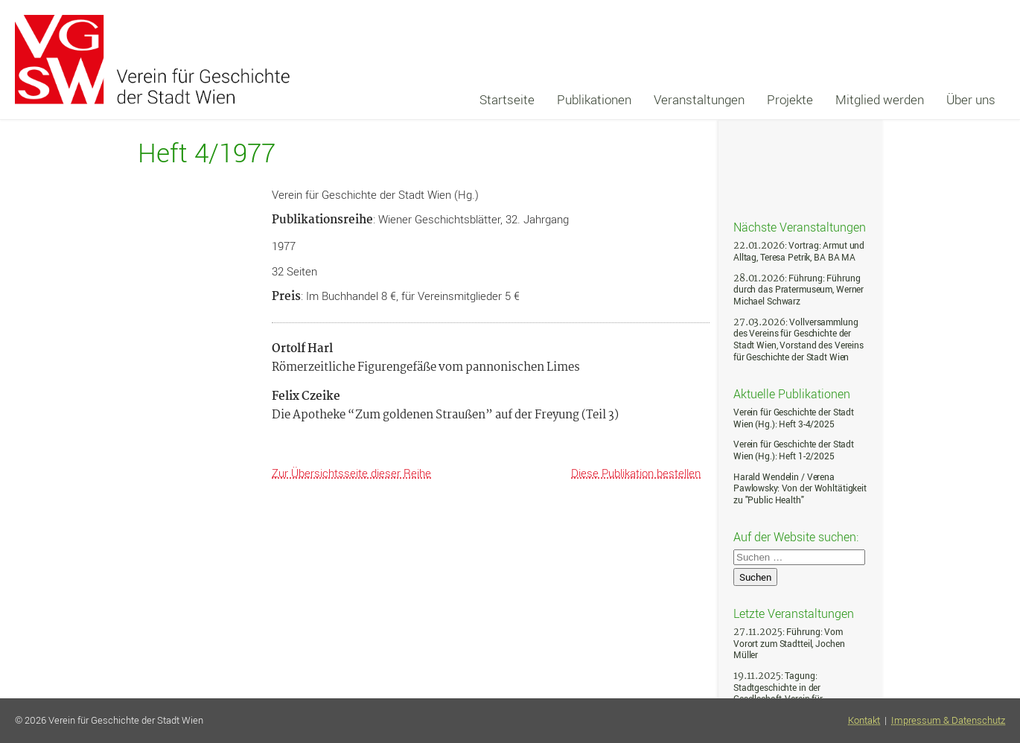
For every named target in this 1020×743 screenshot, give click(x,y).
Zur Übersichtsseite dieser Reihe (351, 472)
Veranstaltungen (699, 99)
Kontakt (864, 720)
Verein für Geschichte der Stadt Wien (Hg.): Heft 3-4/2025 (793, 418)
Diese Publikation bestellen (636, 472)
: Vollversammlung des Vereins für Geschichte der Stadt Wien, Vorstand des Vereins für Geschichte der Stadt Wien (798, 339)
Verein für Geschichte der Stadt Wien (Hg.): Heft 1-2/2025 (793, 450)
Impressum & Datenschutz (948, 720)
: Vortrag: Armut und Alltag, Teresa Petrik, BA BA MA (798, 251)
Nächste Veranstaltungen (799, 226)
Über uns (970, 99)
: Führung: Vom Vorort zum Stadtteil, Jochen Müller (788, 643)
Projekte (790, 99)
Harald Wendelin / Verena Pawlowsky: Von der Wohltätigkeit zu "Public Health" (800, 488)
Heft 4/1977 (206, 153)
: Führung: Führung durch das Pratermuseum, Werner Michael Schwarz (798, 289)
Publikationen (594, 99)
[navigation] (737, 100)
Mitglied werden (879, 99)
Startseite (507, 99)
